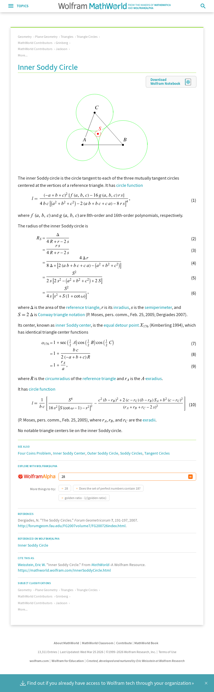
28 (66, 488)
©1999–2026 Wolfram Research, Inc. (131, 652)
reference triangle (82, 307)
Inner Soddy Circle (33, 545)
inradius (121, 307)
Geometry (25, 36)
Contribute (124, 643)
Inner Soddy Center (69, 453)
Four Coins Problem (34, 453)
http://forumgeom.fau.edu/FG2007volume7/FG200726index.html (72, 525)
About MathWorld (66, 643)
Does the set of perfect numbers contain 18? (109, 488)
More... (23, 55)
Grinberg (62, 43)
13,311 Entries (47, 652)
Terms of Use (167, 652)
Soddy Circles (131, 453)
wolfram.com (39, 661)
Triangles (67, 36)
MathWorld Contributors (35, 43)
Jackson (61, 49)
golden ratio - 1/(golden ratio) (85, 498)
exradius (154, 378)
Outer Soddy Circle (102, 453)
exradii (149, 420)
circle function (129, 185)
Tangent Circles (157, 453)
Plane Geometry (46, 36)
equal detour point (121, 325)
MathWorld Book (146, 643)
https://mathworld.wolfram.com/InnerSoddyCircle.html (64, 570)
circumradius (57, 378)
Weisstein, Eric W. (32, 564)
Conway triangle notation (61, 314)
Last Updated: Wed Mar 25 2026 (81, 652)
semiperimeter (158, 307)
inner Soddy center (73, 325)
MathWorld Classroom (97, 643)
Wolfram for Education (68, 661)
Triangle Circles (87, 36)
